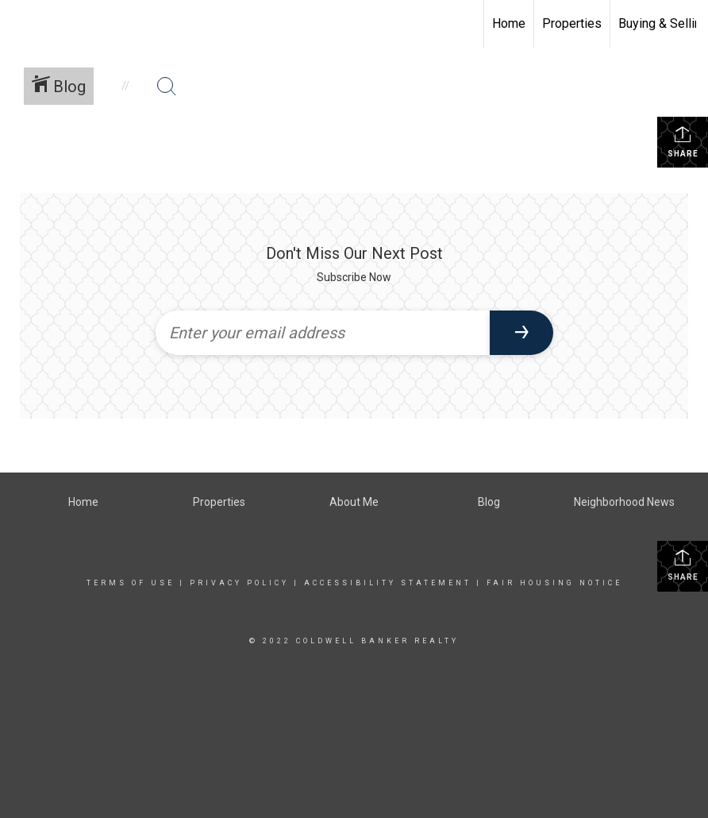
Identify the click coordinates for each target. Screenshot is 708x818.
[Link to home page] (20, 24)
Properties (572, 23)
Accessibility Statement (387, 583)
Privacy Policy (239, 583)
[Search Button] (166, 86)
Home (508, 23)
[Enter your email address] (323, 333)
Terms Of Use (131, 583)
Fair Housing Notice (554, 583)
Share (683, 141)
